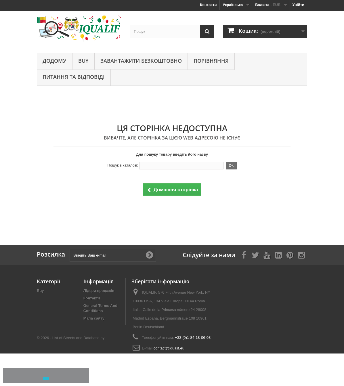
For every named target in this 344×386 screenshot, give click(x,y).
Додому (54, 60)
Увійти (298, 5)
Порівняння (211, 60)
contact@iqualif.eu (169, 348)
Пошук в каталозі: (122, 165)
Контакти (208, 5)
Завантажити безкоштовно (141, 60)
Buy (83, 60)
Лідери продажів (98, 290)
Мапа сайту (93, 318)
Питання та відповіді (74, 76)
